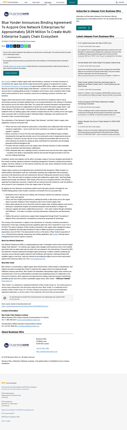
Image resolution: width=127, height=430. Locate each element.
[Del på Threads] (18, 46)
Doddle (55, 234)
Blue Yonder (6, 81)
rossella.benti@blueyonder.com (28, 326)
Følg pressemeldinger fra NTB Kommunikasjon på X (18, 410)
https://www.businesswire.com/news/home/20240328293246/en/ (25, 306)
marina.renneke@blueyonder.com (28, 320)
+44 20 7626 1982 (42, 348)
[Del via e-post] (29, 46)
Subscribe (84, 27)
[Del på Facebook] (7, 46)
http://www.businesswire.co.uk (46, 352)
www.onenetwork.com (37, 259)
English (8, 421)
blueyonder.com (7, 281)
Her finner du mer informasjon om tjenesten (15, 389)
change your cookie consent (17, 66)
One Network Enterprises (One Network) (15, 86)
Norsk (3, 421)
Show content (11, 73)
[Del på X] (14, 46)
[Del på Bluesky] (22, 46)
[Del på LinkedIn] (11, 46)
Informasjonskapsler (8, 413)
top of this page (14, 299)
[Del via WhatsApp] (25, 46)
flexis (3, 234)
